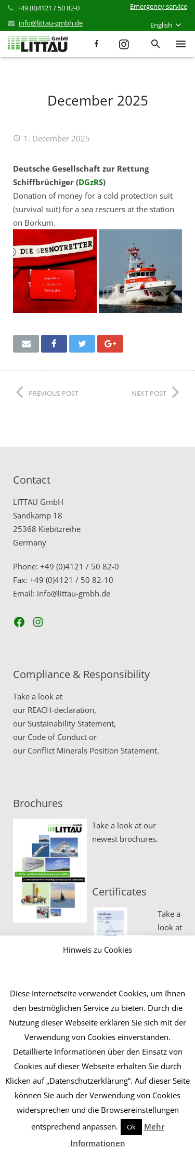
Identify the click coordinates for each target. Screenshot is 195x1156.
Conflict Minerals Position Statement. (93, 750)
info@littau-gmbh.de (51, 23)
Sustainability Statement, (72, 723)
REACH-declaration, (62, 710)
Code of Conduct (57, 737)
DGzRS (91, 182)
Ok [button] (131, 1127)
